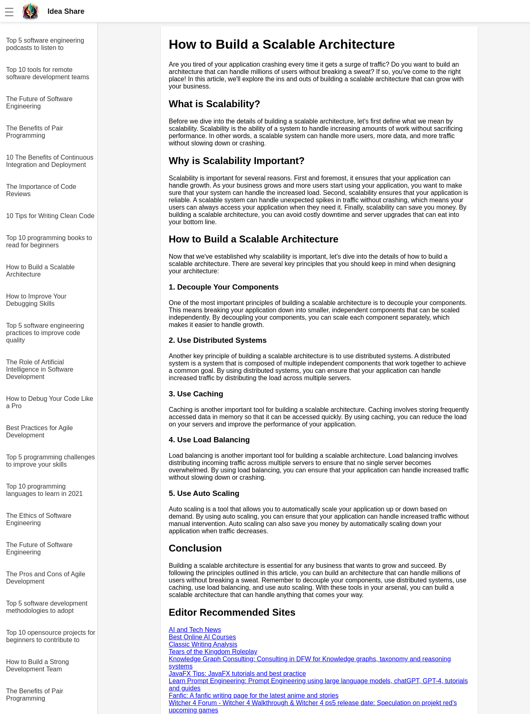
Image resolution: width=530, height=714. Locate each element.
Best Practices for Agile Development (39, 431)
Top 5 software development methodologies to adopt (46, 607)
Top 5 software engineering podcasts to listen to (45, 44)
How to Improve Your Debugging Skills (36, 300)
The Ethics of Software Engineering (38, 519)
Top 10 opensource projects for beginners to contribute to (50, 636)
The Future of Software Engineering (39, 102)
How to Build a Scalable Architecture (40, 271)
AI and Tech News (195, 629)
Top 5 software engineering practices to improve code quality (45, 333)
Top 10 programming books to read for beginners (49, 241)
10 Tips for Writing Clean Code (50, 215)
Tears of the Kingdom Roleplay (213, 651)
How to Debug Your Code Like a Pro (49, 402)
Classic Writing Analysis (203, 644)
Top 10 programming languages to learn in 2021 (44, 490)
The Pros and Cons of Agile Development (45, 578)
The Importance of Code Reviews (41, 190)
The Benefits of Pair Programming (34, 132)
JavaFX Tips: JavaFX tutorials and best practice (237, 673)
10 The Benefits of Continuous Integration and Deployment (49, 161)
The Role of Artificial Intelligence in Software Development (39, 369)
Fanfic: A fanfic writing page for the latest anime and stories (254, 695)
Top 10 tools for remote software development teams (47, 73)
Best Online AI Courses (202, 637)
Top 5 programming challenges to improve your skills (50, 461)
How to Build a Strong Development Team (37, 665)
